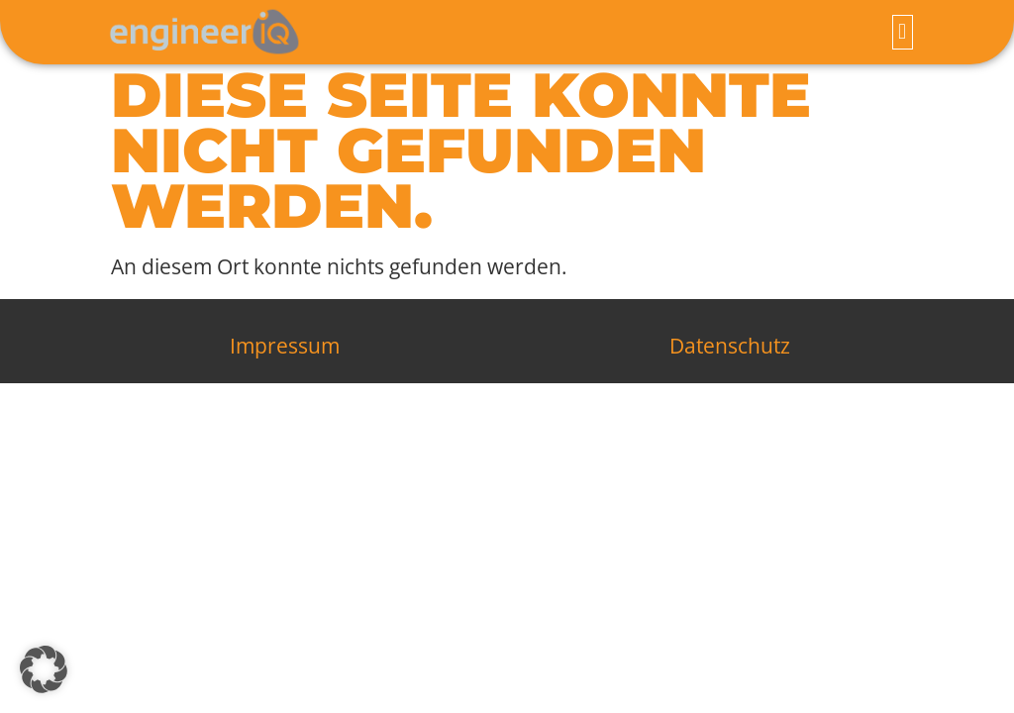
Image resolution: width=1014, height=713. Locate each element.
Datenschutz (729, 350)
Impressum (285, 350)
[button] (902, 32)
